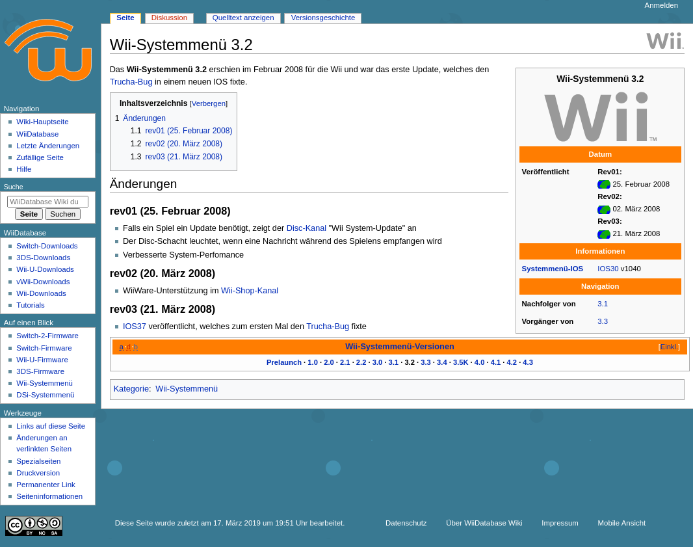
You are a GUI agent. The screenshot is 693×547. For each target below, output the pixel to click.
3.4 (442, 362)
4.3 (528, 362)
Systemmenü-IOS (553, 269)
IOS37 (134, 326)
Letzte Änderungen (47, 146)
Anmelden (662, 5)
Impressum (560, 523)
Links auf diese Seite (50, 426)
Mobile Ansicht (622, 523)
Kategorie (131, 389)
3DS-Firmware (40, 371)
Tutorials (30, 305)
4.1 (496, 362)
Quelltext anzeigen (243, 17)
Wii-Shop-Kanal (249, 290)
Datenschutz (406, 523)
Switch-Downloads (46, 246)
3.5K (461, 362)
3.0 (378, 362)
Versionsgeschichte (323, 17)
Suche (13, 187)
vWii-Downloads (43, 282)
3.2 (409, 362)
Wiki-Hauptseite (42, 122)
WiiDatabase (37, 134)
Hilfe (23, 169)
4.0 (480, 362)
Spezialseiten (38, 461)
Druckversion (38, 473)
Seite (125, 17)
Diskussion (169, 17)
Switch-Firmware (44, 348)
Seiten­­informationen (49, 496)
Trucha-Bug (131, 82)
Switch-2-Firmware (47, 336)
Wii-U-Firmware (42, 360)
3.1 (602, 304)
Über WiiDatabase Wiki (484, 523)
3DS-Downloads (43, 257)
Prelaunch (284, 362)
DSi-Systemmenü (45, 395)
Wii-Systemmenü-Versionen (399, 346)
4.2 (512, 362)
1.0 (312, 362)
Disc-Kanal (306, 228)
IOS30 (607, 269)
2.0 (329, 362)
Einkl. (669, 347)
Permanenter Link (45, 484)
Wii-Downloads (41, 293)
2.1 (345, 362)
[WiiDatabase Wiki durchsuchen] (47, 201)
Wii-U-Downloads (44, 269)
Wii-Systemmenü (186, 389)
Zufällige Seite (40, 157)
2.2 (361, 362)
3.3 (602, 321)
